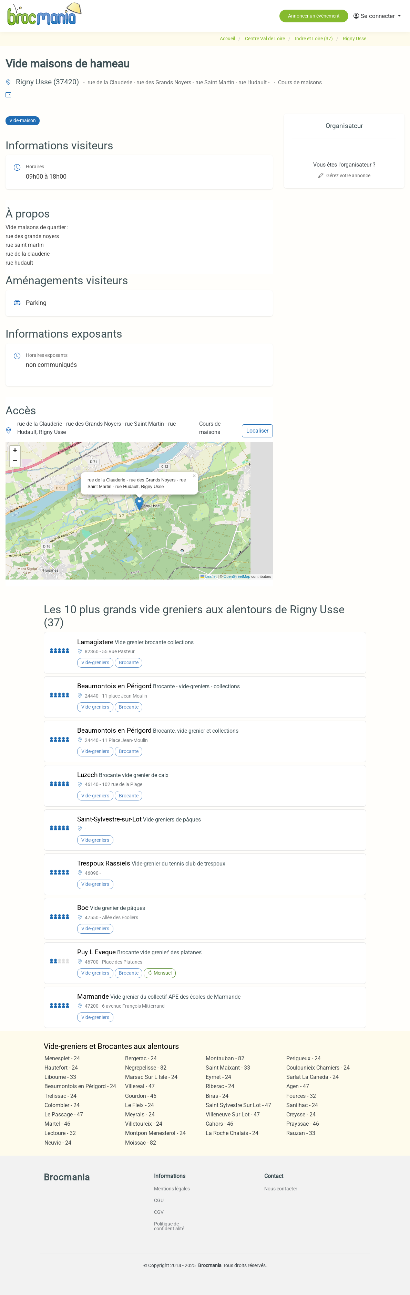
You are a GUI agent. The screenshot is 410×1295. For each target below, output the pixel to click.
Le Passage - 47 (63, 1114)
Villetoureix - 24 (143, 1124)
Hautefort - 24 (61, 1067)
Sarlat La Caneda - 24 (312, 1077)
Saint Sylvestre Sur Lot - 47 (238, 1105)
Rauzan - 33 (300, 1133)
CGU (159, 1200)
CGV (159, 1212)
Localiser (257, 430)
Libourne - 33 (60, 1077)
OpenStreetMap (237, 576)
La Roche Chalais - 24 (232, 1133)
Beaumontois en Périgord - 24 (80, 1086)
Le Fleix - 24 (139, 1105)
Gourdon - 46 (140, 1096)
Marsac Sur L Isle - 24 (151, 1077)
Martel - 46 (57, 1124)
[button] (377, 15)
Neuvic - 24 (57, 1142)
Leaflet (209, 576)
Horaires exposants (47, 355)
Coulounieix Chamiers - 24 (318, 1067)
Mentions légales (172, 1188)
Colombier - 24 (62, 1105)
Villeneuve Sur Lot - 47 (233, 1114)
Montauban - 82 (225, 1058)
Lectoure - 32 (60, 1133)
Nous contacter (280, 1188)
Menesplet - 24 (62, 1058)
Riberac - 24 (220, 1086)
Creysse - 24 (301, 1114)
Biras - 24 (217, 1096)
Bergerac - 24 (141, 1058)
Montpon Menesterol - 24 (155, 1133)
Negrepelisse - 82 (145, 1067)
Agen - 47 (297, 1086)
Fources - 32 (301, 1096)
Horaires (35, 167)
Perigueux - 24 (303, 1058)
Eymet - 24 (218, 1077)
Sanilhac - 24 (302, 1105)
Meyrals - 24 (140, 1114)
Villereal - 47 (140, 1086)
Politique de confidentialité (169, 1226)
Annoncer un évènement (314, 16)
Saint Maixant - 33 (228, 1067)
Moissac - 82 (140, 1142)
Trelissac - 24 (60, 1096)
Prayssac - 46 (302, 1124)
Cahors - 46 (219, 1124)
